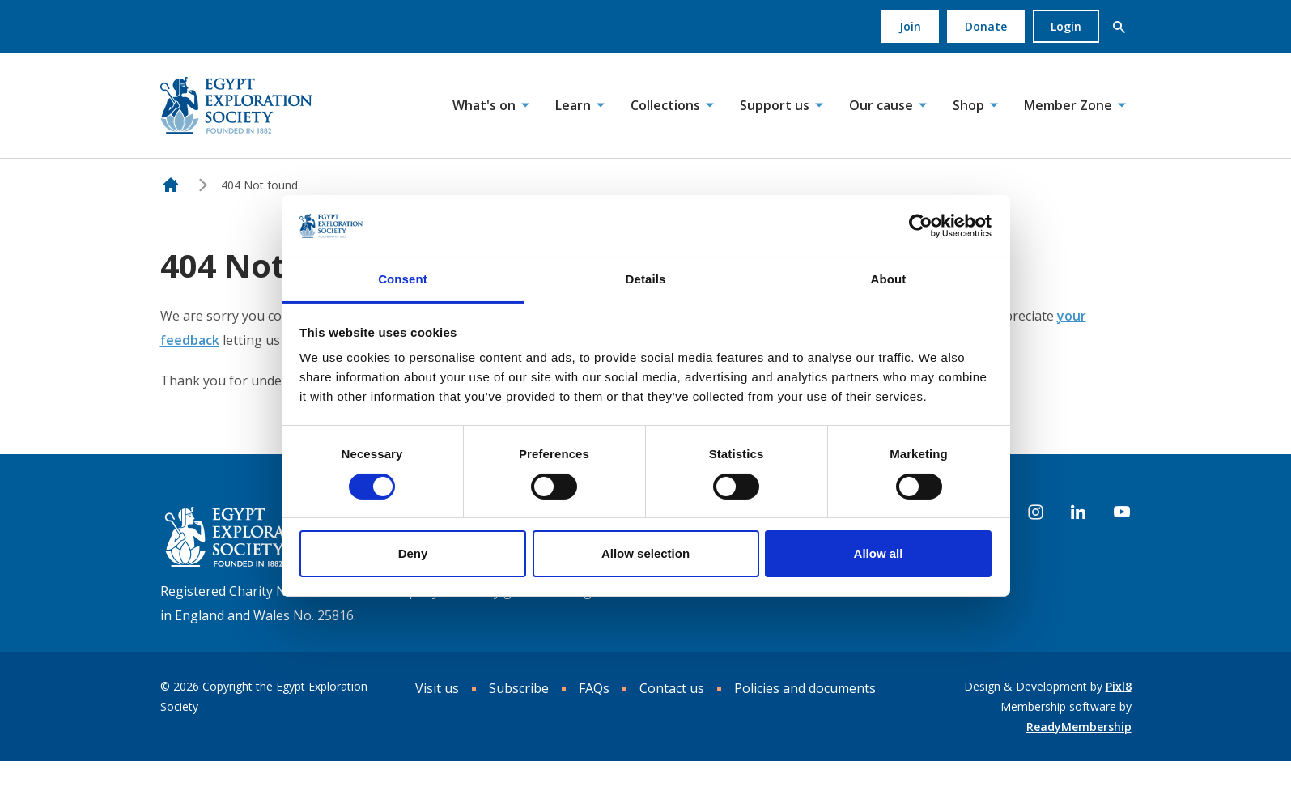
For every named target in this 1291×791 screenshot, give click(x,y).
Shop (968, 105)
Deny (413, 553)
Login (1066, 26)
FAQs (594, 688)
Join (910, 26)
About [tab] (889, 279)
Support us (774, 105)
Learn (573, 105)
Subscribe (519, 688)
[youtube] (1122, 512)
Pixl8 (1119, 686)
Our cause (881, 105)
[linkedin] (1078, 512)
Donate (986, 26)
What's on (484, 105)
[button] (1119, 27)
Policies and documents (805, 688)
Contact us (671, 688)
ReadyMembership (1079, 726)
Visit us (437, 688)
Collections (665, 105)
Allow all (878, 553)
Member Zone (1068, 105)
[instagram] (1035, 512)
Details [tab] (646, 279)
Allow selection (645, 553)
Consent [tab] (402, 279)
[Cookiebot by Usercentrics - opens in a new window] (921, 226)
